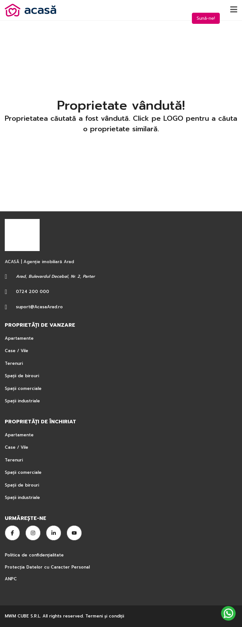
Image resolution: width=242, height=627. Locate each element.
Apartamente (19, 338)
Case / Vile (16, 351)
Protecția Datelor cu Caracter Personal (47, 567)
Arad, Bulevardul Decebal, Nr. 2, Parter (55, 276)
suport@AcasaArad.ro (39, 307)
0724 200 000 (32, 292)
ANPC (11, 579)
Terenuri (14, 363)
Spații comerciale (23, 388)
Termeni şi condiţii (104, 616)
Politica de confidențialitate (35, 555)
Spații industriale (22, 401)
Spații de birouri (22, 376)
